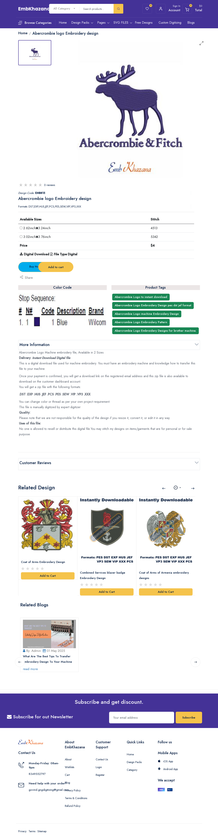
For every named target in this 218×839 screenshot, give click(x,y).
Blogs (191, 22)
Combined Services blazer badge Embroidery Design (103, 572)
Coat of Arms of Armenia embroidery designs (164, 572)
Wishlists (69, 763)
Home (130, 750)
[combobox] (64, 8)
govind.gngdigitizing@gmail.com (49, 786)
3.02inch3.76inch (37, 236)
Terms (32, 827)
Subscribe (188, 714)
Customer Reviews (35, 463)
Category (132, 766)
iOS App (165, 757)
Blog (67, 779)
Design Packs (134, 758)
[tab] (34, 52)
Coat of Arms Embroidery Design (44, 559)
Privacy (22, 827)
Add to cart (86, 267)
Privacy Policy (73, 786)
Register (100, 771)
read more (30, 665)
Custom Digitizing (170, 22)
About (68, 755)
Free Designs (144, 22)
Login (99, 763)
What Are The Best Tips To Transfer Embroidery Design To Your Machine (48, 655)
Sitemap (41, 827)
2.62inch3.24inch (36, 228)
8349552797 (37, 770)
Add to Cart (48, 573)
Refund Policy (72, 802)
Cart (67, 771)
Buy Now (40, 266)
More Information (34, 345)
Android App (168, 765)
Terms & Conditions (76, 794)
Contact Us (102, 755)
